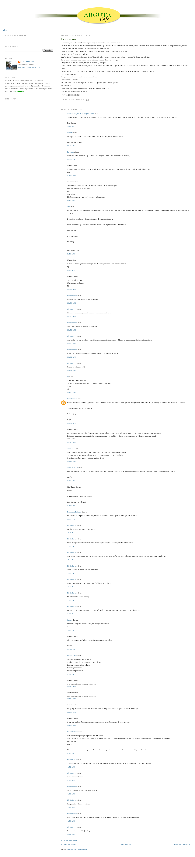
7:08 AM (71, 270)
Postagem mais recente (69, 844)
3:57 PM (71, 573)
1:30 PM (71, 753)
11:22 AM (71, 462)
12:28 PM (71, 481)
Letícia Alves (72, 656)
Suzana (69, 620)
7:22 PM (71, 674)
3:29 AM (71, 200)
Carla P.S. (70, 449)
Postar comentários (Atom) (77, 849)
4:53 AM (71, 780)
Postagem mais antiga (182, 844)
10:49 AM (71, 289)
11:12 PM (71, 159)
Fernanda (70, 152)
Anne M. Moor (72, 468)
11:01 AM (71, 357)
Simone (70, 133)
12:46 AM (71, 176)
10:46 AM (71, 726)
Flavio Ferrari (72, 296)
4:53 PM (71, 630)
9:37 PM (71, 126)
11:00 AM (71, 343)
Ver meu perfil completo (29, 68)
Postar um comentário (69, 840)
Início (5, 30)
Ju (68, 377)
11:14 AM (71, 423)
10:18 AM (71, 699)
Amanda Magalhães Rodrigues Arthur (80, 113)
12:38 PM (71, 506)
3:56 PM (71, 560)
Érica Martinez (72, 732)
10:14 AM (71, 686)
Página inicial (126, 844)
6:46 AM (71, 254)
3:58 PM (71, 600)
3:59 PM (71, 614)
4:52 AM (71, 767)
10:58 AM (71, 303)
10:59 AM (71, 330)
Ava (68, 207)
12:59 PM (71, 519)
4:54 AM (71, 807)
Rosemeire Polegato (74, 512)
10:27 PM (71, 146)
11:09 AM (71, 393)
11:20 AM (71, 442)
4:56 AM (71, 821)
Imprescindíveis (69, 39)
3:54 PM (71, 533)
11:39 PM (71, 649)
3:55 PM (71, 546)
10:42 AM (71, 712)
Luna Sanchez (72, 399)
